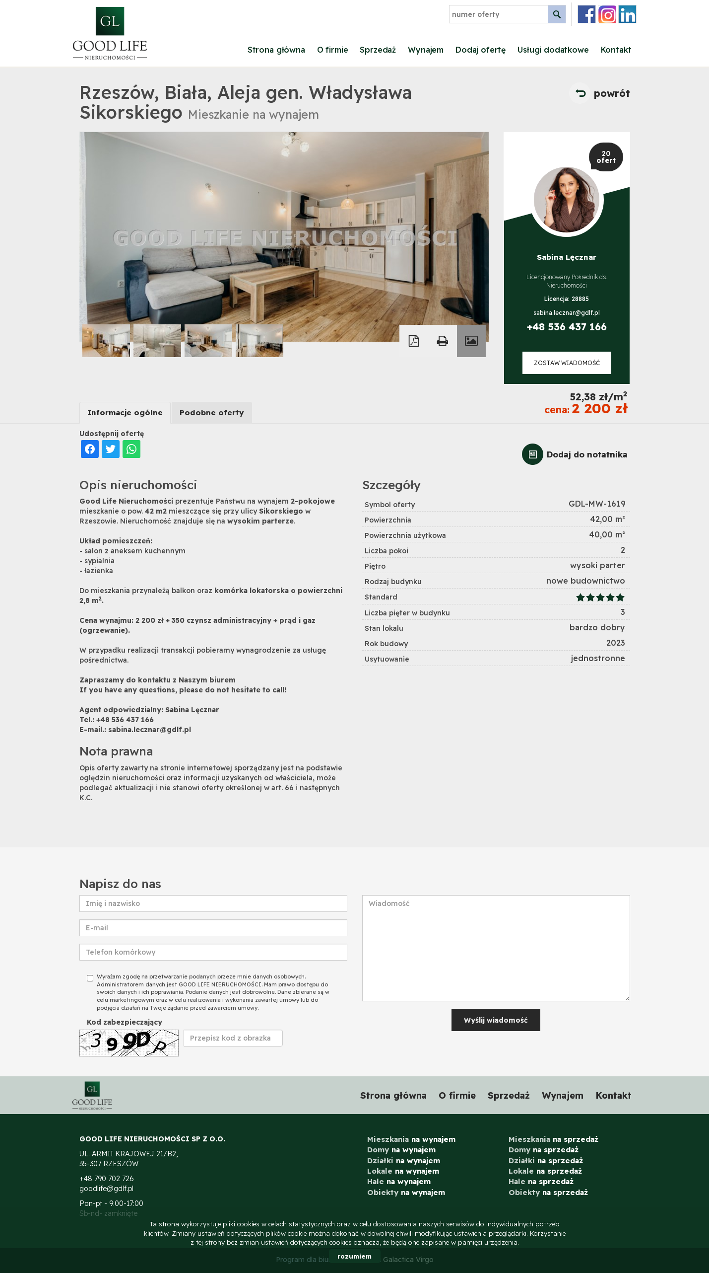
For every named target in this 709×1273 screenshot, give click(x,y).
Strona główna (276, 50)
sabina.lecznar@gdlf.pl (566, 312)
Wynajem (426, 50)
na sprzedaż (553, 1139)
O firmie (332, 50)
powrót (612, 93)
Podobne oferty (212, 412)
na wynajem (411, 1139)
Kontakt (616, 50)
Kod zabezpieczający (124, 1022)
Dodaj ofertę (480, 50)
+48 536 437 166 (567, 326)
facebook (587, 14)
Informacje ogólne (125, 412)
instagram (607, 14)
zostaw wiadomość (567, 363)
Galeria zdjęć (471, 341)
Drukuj (442, 341)
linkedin (627, 14)
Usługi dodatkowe (552, 50)
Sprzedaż (378, 50)
